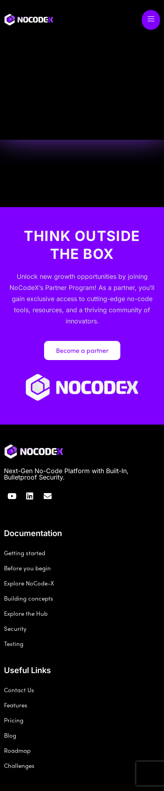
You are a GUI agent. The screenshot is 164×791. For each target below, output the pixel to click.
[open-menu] (151, 20)
